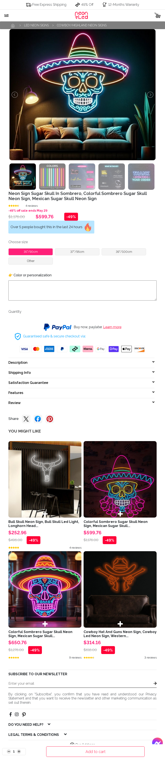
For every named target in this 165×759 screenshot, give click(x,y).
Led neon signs (36, 25)
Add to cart (95, 751)
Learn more (112, 327)
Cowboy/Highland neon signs (82, 25)
